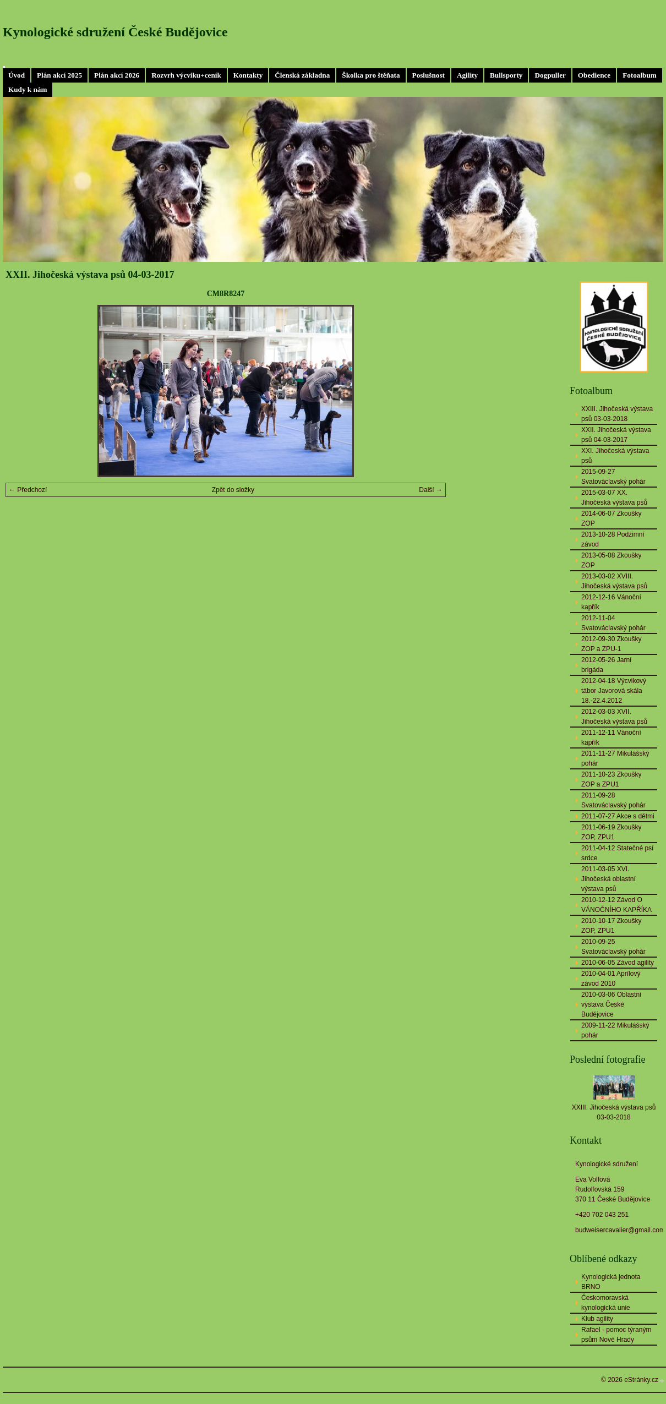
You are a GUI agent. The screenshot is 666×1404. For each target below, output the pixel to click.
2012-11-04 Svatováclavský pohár (613, 623)
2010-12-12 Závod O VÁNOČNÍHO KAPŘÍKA (616, 905)
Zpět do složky (233, 490)
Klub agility (597, 1319)
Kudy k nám (27, 89)
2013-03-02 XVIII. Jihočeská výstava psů (614, 581)
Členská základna (302, 75)
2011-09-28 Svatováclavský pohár (613, 800)
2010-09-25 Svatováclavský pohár (613, 946)
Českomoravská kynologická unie (605, 1303)
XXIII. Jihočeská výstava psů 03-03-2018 (617, 414)
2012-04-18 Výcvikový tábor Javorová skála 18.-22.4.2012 (613, 690)
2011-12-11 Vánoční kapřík (611, 737)
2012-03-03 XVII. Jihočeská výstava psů (614, 716)
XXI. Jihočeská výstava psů (615, 456)
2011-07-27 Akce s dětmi (617, 816)
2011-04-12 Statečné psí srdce (617, 853)
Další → (431, 490)
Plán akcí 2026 (116, 75)
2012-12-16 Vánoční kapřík (611, 602)
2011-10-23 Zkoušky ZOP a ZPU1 (611, 779)
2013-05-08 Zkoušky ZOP (611, 560)
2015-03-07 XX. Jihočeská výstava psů (614, 497)
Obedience (594, 75)
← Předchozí (28, 490)
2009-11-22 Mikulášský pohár (615, 1030)
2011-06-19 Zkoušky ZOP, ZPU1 (611, 832)
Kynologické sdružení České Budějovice (115, 32)
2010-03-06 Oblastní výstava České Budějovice (611, 1004)
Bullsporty (506, 75)
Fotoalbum (640, 75)
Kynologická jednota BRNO (610, 1282)
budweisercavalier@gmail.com (620, 1230)
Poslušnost (428, 75)
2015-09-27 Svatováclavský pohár (613, 476)
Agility (467, 75)
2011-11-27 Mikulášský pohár (615, 758)
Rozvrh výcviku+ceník (186, 75)
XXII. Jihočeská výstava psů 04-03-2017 (616, 435)
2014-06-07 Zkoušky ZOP (611, 518)
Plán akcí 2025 (59, 75)
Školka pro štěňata (371, 75)
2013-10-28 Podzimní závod (613, 539)
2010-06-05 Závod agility (617, 962)
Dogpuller (549, 75)
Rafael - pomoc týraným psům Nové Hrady (616, 1334)
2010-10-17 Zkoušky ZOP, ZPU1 (611, 926)
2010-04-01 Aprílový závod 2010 (610, 978)
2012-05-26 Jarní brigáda (606, 665)
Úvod (16, 75)
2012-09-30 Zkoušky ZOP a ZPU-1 (611, 644)
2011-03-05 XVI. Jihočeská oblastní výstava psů (608, 879)
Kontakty (248, 75)
